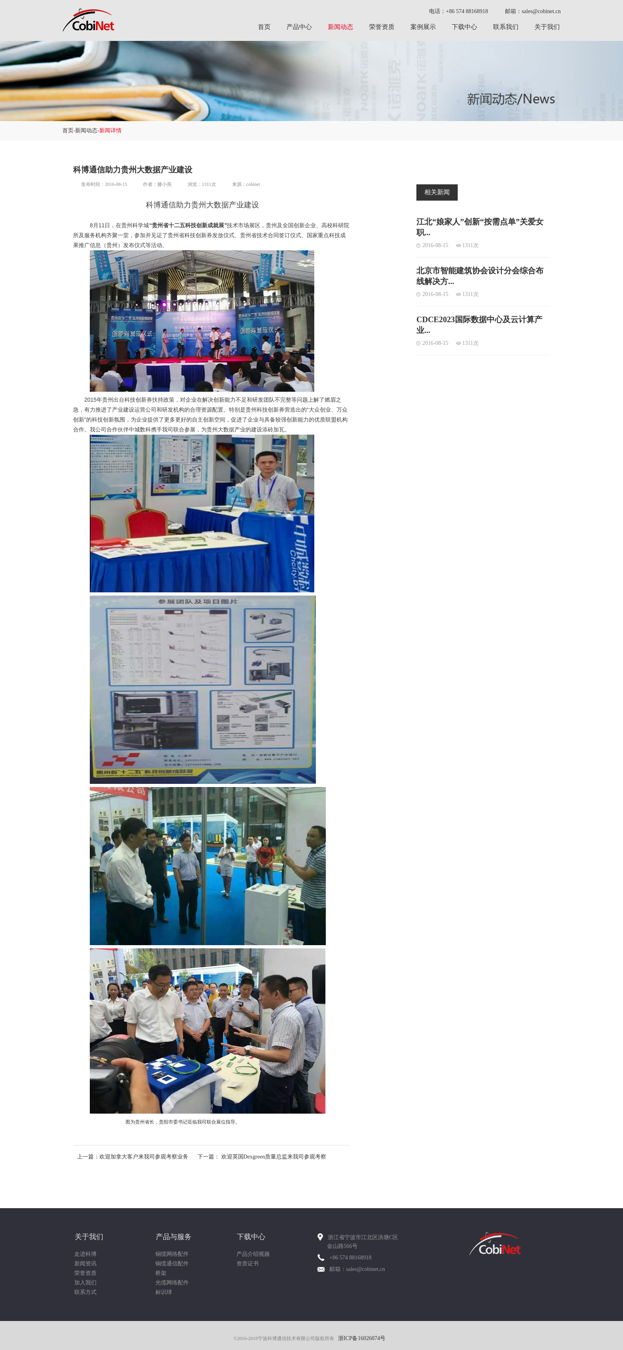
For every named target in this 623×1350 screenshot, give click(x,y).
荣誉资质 (382, 26)
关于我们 (547, 26)
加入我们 (85, 1283)
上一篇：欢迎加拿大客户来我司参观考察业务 (132, 1157)
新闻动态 (340, 26)
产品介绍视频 (253, 1254)
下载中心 (464, 26)
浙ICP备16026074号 (362, 1338)
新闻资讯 (85, 1264)
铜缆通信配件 (172, 1264)
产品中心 (299, 26)
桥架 (160, 1273)
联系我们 (506, 26)
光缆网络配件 (172, 1283)
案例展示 (423, 26)
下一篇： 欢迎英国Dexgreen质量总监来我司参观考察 (261, 1157)
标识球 (163, 1292)
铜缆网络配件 (172, 1254)
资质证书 (247, 1264)
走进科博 (85, 1254)
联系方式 (85, 1292)
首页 (264, 26)
